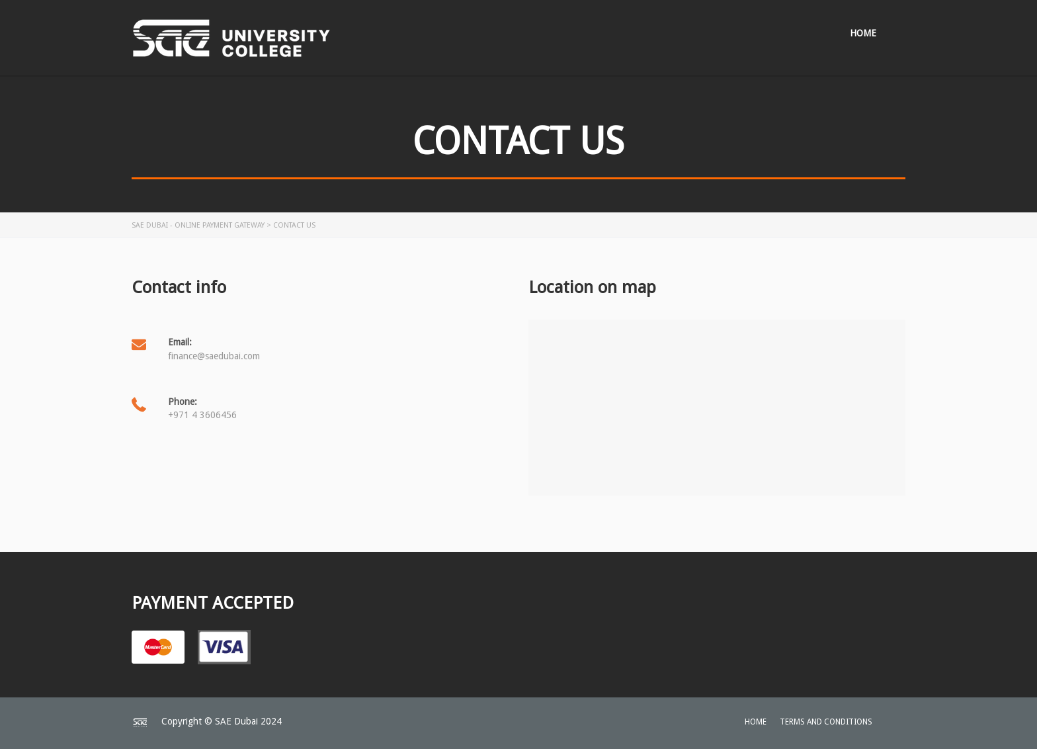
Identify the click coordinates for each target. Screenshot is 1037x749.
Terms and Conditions (826, 722)
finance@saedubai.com (214, 356)
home (756, 722)
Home (863, 33)
